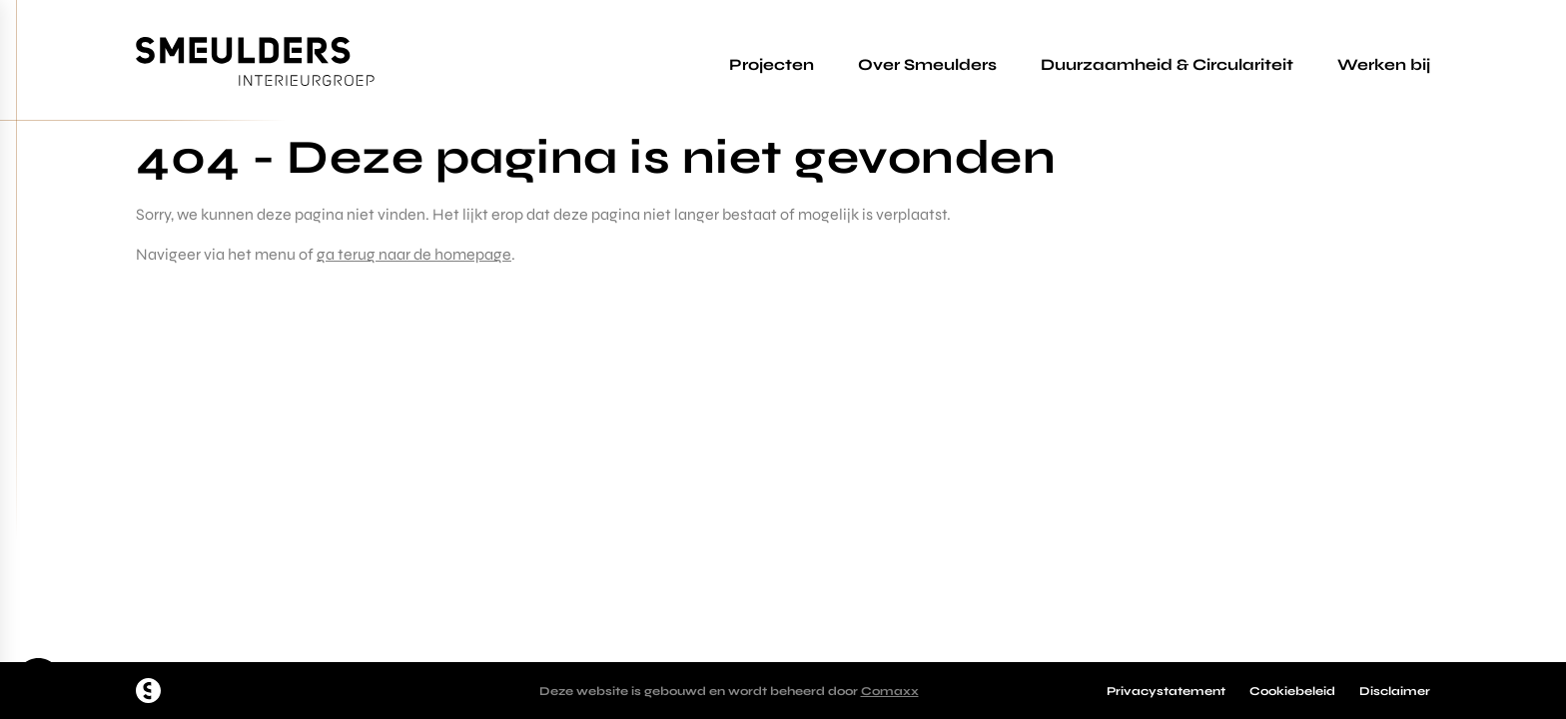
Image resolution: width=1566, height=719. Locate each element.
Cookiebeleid (1292, 691)
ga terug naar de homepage (414, 254)
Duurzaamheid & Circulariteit (1167, 64)
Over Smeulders (927, 64)
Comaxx (890, 691)
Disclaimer (1394, 691)
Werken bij (1383, 64)
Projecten (771, 64)
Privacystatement (1166, 691)
